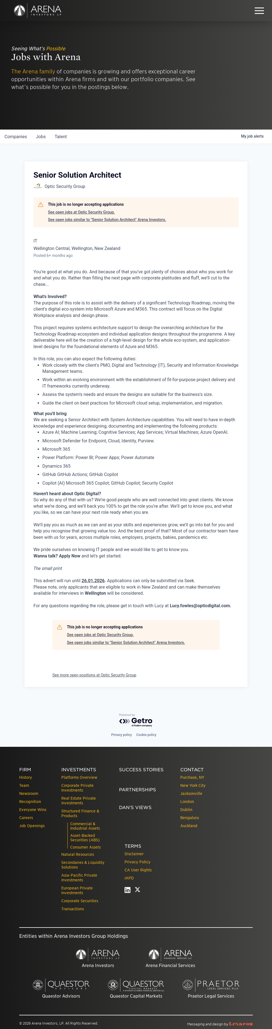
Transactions (72, 909)
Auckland (188, 826)
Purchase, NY (192, 777)
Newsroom (28, 793)
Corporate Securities (79, 901)
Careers (26, 817)
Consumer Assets (85, 847)
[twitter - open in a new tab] (137, 891)
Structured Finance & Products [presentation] (80, 813)
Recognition (30, 801)
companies (15, 136)
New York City (193, 785)
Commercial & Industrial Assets (85, 826)
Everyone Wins (32, 809)
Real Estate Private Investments (78, 800)
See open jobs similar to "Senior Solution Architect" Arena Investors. (107, 219)
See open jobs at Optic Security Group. (81, 212)
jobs (41, 136)
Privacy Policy (137, 862)
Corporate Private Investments (77, 787)
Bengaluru (189, 817)
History (25, 777)
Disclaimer (134, 854)
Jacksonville (191, 793)
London (187, 801)
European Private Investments (77, 890)
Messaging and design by (220, 1024)
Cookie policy (146, 735)
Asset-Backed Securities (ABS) (85, 837)
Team (24, 785)
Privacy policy (121, 735)
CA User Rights (138, 870)
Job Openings (32, 826)
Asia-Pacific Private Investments (79, 877)
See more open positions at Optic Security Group (94, 675)
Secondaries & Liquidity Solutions (83, 864)
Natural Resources (77, 854)
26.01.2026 (93, 580)
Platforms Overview (79, 777)
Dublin (186, 809)
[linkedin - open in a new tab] (127, 891)
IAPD (129, 878)
